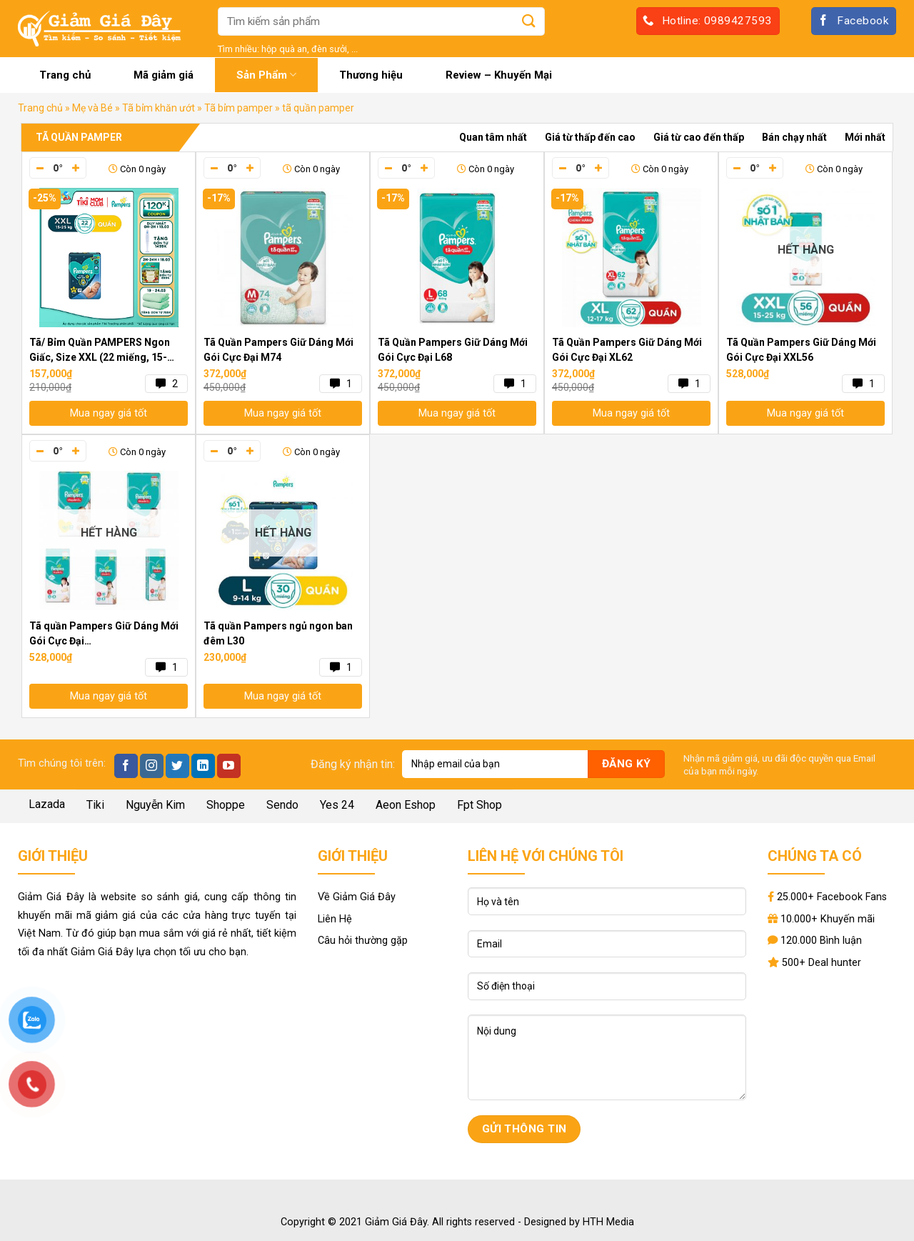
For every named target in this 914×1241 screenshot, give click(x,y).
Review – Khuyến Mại (499, 75)
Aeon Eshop (406, 805)
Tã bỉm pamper (238, 108)
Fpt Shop (479, 805)
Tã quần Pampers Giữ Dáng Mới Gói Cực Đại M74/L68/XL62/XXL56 (104, 634)
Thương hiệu (371, 75)
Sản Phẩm (266, 74)
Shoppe (225, 805)
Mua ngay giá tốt (108, 413)
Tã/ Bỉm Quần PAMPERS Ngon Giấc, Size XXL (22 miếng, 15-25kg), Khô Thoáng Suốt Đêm (99, 351)
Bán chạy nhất (794, 137)
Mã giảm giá (164, 75)
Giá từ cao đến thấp (698, 137)
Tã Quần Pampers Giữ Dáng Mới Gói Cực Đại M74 (278, 350)
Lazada (47, 804)
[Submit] (529, 21)
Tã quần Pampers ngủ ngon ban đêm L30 (278, 633)
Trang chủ (65, 75)
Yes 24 (337, 805)
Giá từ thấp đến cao (590, 137)
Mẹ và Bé (92, 108)
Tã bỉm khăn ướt (158, 108)
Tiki (95, 805)
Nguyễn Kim (155, 805)
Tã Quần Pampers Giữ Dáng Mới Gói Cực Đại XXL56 (801, 350)
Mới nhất (865, 137)
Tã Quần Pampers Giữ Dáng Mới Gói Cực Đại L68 (453, 350)
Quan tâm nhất (493, 137)
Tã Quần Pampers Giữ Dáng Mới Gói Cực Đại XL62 (627, 350)
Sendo (282, 805)
